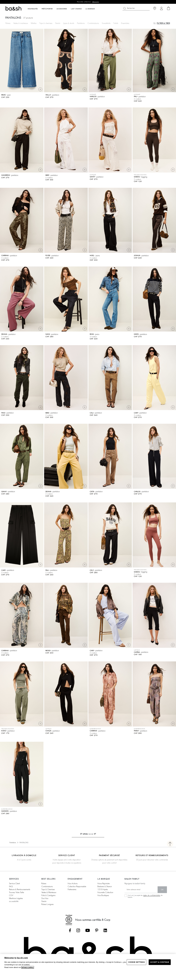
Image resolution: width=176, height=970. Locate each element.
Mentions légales (16, 898)
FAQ (11, 886)
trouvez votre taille (16, 892)
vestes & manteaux (48, 892)
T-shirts (115, 23)
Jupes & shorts (68, 23)
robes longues (47, 904)
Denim (57, 23)
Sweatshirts (106, 23)
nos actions (72, 883)
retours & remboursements (19, 889)
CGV (11, 895)
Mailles (33, 23)
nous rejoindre (103, 883)
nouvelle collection (105, 892)
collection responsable (77, 886)
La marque (90, 9)
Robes (8, 23)
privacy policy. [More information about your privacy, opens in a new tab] (28, 967)
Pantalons (81, 23)
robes (43, 883)
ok (162, 889)
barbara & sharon (104, 886)
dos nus (44, 898)
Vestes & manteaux (20, 23)
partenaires (72, 889)
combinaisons (47, 886)
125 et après (102, 889)
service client (14, 883)
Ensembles (125, 23)
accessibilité (13, 901)
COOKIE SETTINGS (136, 962)
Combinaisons (93, 23)
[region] (88, 962)
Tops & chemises (45, 23)
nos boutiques (103, 895)
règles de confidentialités (151, 895)
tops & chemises (48, 889)
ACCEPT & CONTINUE (159, 962)
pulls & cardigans (48, 895)
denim (43, 901)
